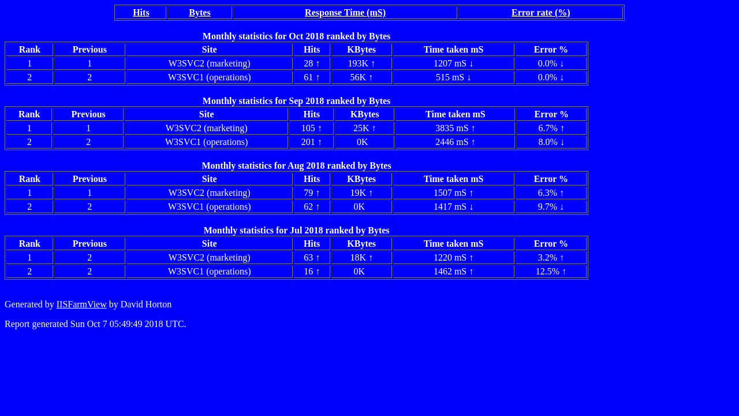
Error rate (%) (541, 12)
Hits (141, 12)
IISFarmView (82, 304)
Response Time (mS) (345, 12)
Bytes (199, 12)
